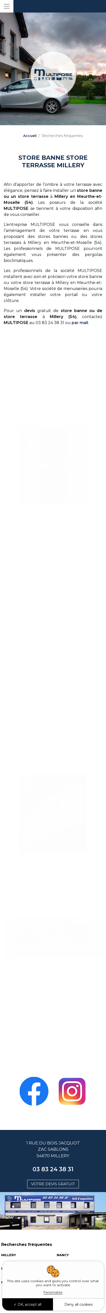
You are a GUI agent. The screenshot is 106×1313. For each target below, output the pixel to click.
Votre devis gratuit (53, 1184)
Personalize (53, 1292)
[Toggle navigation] (6, 6)
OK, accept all (27, 1304)
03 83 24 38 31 (53, 1169)
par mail (80, 322)
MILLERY (8, 1255)
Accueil (30, 135)
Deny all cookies (78, 1304)
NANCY (63, 1255)
